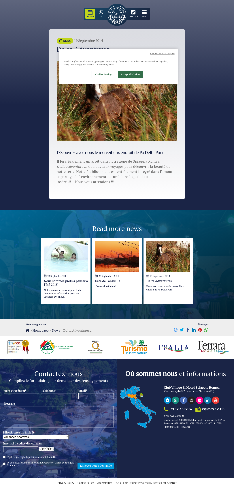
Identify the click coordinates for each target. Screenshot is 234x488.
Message (9, 403)
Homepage (41, 330)
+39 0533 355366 (180, 409)
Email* (82, 390)
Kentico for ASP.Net (165, 483)
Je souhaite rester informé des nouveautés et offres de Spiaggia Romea (40, 464)
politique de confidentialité (42, 457)
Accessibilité (104, 483)
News (56, 330)
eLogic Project (128, 483)
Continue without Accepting (162, 53)
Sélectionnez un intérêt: (19, 432)
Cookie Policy (86, 483)
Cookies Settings (103, 74)
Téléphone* (48, 390)
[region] (118, 66)
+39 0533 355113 (213, 409)
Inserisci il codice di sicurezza (22, 443)
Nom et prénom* (15, 390)
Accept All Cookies (130, 74)
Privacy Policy (65, 483)
